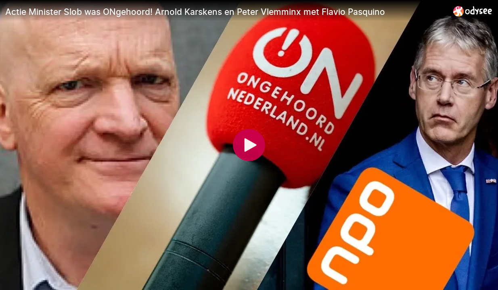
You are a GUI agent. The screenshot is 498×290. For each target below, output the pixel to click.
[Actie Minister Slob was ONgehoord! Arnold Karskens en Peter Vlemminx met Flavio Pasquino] (226, 11)
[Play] (249, 145)
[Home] (473, 11)
